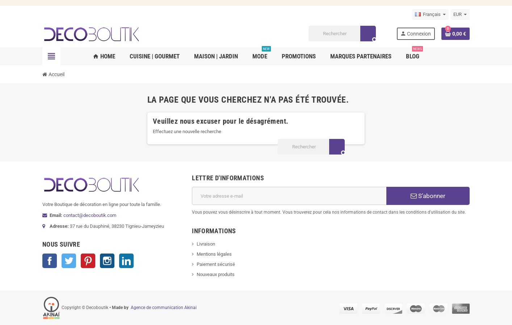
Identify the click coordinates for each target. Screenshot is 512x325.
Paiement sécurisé (216, 264)
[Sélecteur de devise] (460, 14)
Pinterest (88, 261)
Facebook (49, 261)
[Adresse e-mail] (289, 196)
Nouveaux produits (216, 274)
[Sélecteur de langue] (430, 14)
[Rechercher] (342, 33)
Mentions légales (214, 254)
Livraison (206, 244)
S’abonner (428, 195)
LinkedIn (126, 261)
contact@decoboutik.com (89, 215)
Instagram (107, 261)
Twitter (69, 261)
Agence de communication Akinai (164, 307)
